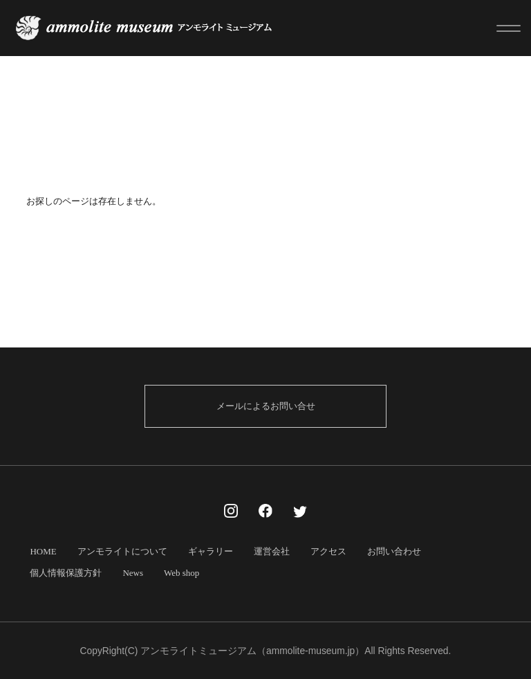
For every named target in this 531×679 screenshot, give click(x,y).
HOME (43, 551)
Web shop (181, 573)
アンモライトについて (122, 551)
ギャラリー (210, 551)
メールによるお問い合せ (265, 406)
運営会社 (272, 551)
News (132, 573)
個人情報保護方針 (66, 573)
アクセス (328, 551)
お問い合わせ (394, 551)
